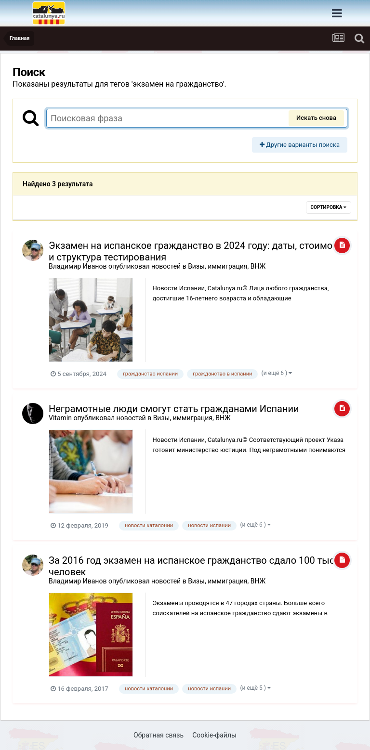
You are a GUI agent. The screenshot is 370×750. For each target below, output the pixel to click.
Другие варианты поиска (300, 144)
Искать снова (316, 117)
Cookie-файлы (214, 735)
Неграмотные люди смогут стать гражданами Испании (174, 408)
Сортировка (328, 207)
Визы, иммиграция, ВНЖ (226, 266)
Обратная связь (158, 735)
